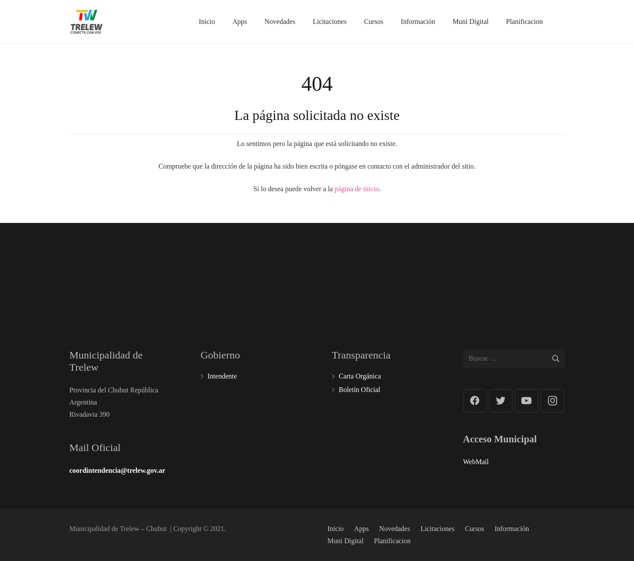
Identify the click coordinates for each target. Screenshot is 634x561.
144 (537, 261)
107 (365, 267)
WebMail (476, 461)
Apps (361, 528)
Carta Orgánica (360, 376)
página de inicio (357, 189)
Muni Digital (346, 540)
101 (193, 267)
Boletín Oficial (360, 389)
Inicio (336, 528)
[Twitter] (501, 401)
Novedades (394, 528)
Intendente (222, 376)
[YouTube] (526, 401)
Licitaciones (438, 528)
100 (279, 267)
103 (451, 267)
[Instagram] (552, 401)
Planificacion (392, 540)
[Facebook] (475, 401)
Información (512, 528)
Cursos (474, 528)
